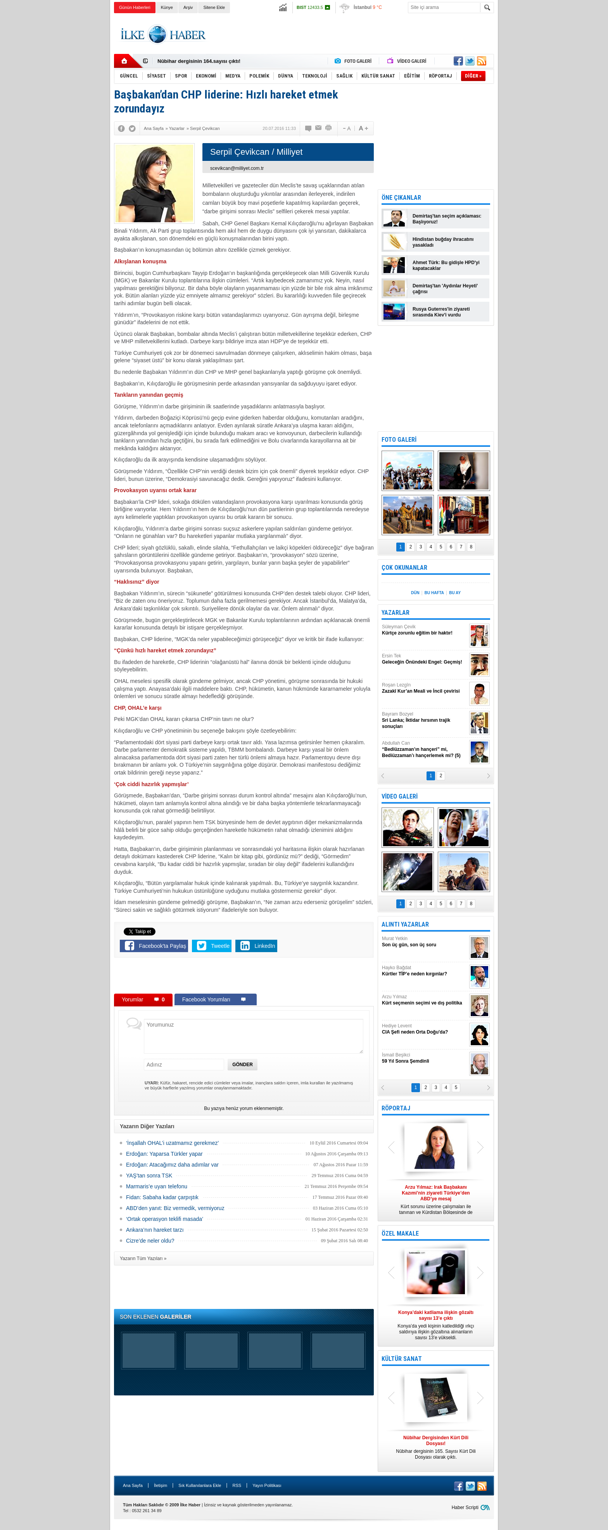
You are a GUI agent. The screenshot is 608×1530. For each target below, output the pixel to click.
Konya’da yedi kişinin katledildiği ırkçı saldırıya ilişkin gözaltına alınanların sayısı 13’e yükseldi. (435, 1325)
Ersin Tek (424, 659)
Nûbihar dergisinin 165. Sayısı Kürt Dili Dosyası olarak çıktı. (435, 1447)
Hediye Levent (424, 1029)
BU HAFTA (434, 593)
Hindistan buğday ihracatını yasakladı (443, 242)
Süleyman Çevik (424, 630)
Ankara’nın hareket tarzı (155, 1230)
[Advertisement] (533, 135)
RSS (236, 1485)
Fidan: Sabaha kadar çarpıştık (162, 1197)
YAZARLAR (395, 612)
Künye (167, 7)
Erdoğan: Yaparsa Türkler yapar (164, 1154)
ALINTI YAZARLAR (405, 924)
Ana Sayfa (133, 1485)
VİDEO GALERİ (400, 796)
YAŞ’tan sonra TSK (149, 1175)
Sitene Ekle (214, 7)
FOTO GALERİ (399, 439)
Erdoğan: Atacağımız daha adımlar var (172, 1165)
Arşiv (188, 7)
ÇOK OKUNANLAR (404, 567)
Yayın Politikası (266, 1485)
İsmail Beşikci (424, 1058)
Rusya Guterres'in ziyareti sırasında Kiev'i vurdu (441, 312)
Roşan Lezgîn (424, 688)
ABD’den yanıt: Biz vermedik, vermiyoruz (175, 1208)
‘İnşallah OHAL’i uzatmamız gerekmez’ (172, 1143)
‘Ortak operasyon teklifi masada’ (164, 1219)
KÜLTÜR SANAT (402, 1358)
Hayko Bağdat (424, 971)
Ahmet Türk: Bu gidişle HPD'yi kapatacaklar (446, 265)
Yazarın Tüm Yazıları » (143, 1258)
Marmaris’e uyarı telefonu (156, 1186)
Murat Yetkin (424, 942)
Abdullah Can (424, 749)
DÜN (415, 593)
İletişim (160, 1485)
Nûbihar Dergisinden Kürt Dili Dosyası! (203, 61)
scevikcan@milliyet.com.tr (237, 168)
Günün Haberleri (134, 7)
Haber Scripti (465, 1507)
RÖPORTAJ (396, 1108)
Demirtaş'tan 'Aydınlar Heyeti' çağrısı (445, 288)
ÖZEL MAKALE (400, 1233)
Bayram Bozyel (424, 720)
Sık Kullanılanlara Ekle (199, 1485)
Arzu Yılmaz (424, 1000)
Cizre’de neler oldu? (150, 1241)
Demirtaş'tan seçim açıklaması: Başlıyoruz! (447, 219)
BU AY (455, 593)
